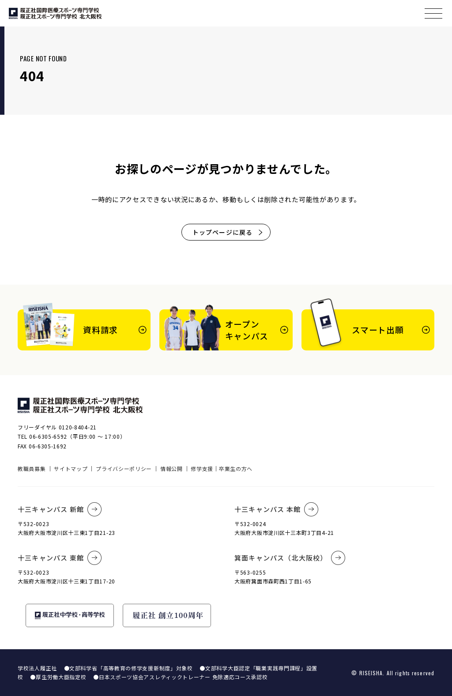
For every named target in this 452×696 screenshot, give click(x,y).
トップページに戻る (228, 232)
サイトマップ (70, 468)
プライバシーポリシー (124, 468)
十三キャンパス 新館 (60, 509)
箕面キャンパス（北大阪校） (290, 558)
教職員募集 (32, 468)
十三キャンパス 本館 (276, 509)
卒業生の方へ (235, 468)
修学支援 (202, 468)
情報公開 (171, 468)
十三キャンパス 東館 (60, 558)
